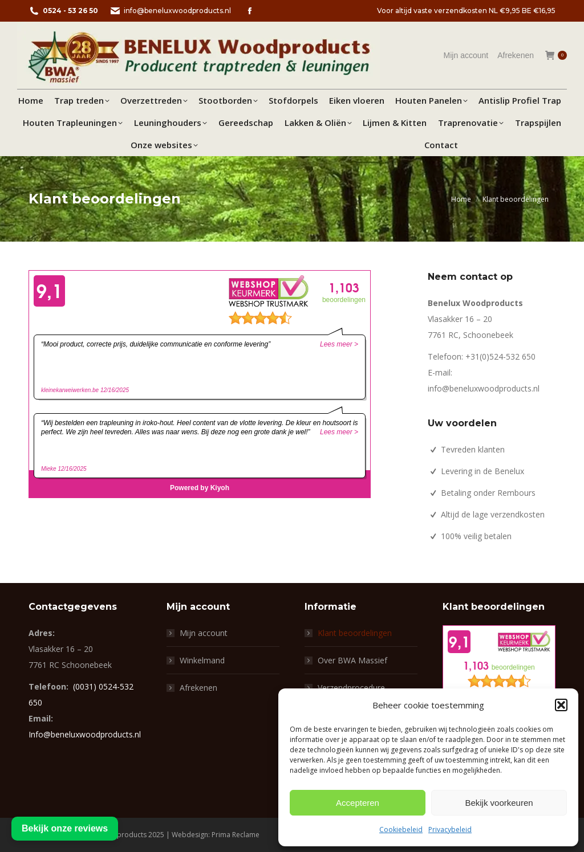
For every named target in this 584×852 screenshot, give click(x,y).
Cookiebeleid (401, 829)
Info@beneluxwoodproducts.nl (85, 734)
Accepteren (357, 803)
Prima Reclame (235, 834)
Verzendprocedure (351, 687)
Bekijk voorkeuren (499, 803)
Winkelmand (202, 660)
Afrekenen (198, 687)
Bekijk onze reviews (65, 828)
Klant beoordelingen (355, 632)
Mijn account (204, 632)
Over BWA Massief (352, 660)
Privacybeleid (450, 829)
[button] (561, 705)
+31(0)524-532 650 (500, 356)
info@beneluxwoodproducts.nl (170, 11)
